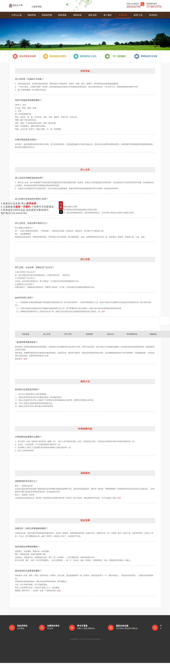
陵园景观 (32, 15)
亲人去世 (46, 334)
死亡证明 (68, 334)
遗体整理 (89, 334)
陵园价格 (77, 15)
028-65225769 (18, 213)
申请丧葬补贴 (132, 334)
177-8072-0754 (153, 6)
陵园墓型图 (47, 15)
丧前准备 (25, 334)
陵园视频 (62, 15)
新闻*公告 (138, 15)
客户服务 (108, 15)
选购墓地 (153, 334)
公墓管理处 (25, 6)
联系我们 (153, 15)
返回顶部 (165, 320)
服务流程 (92, 15)
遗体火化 (110, 334)
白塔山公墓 (16, 15)
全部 (103, 315)
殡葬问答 (123, 15)
